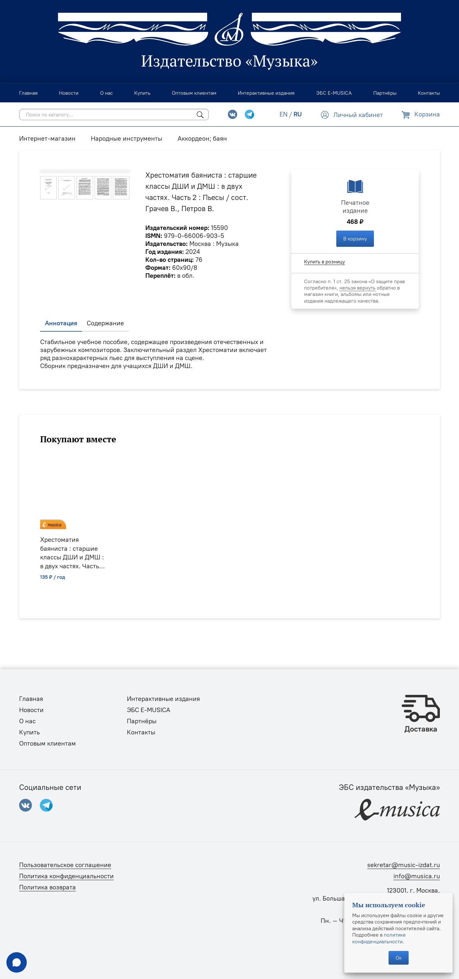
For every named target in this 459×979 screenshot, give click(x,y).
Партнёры (142, 721)
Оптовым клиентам (47, 743)
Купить (29, 732)
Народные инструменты (126, 138)
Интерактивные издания (163, 699)
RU (298, 114)
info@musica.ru (416, 876)
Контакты (141, 732)
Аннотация (61, 323)
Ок (399, 957)
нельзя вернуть (357, 287)
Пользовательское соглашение (65, 865)
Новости (31, 710)
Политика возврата (47, 887)
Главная (31, 699)
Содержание (105, 323)
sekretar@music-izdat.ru (403, 865)
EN (284, 114)
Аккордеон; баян (202, 138)
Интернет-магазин (47, 138)
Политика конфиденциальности (66, 876)
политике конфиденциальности (379, 937)
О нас (27, 721)
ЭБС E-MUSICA (148, 710)
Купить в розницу (324, 261)
